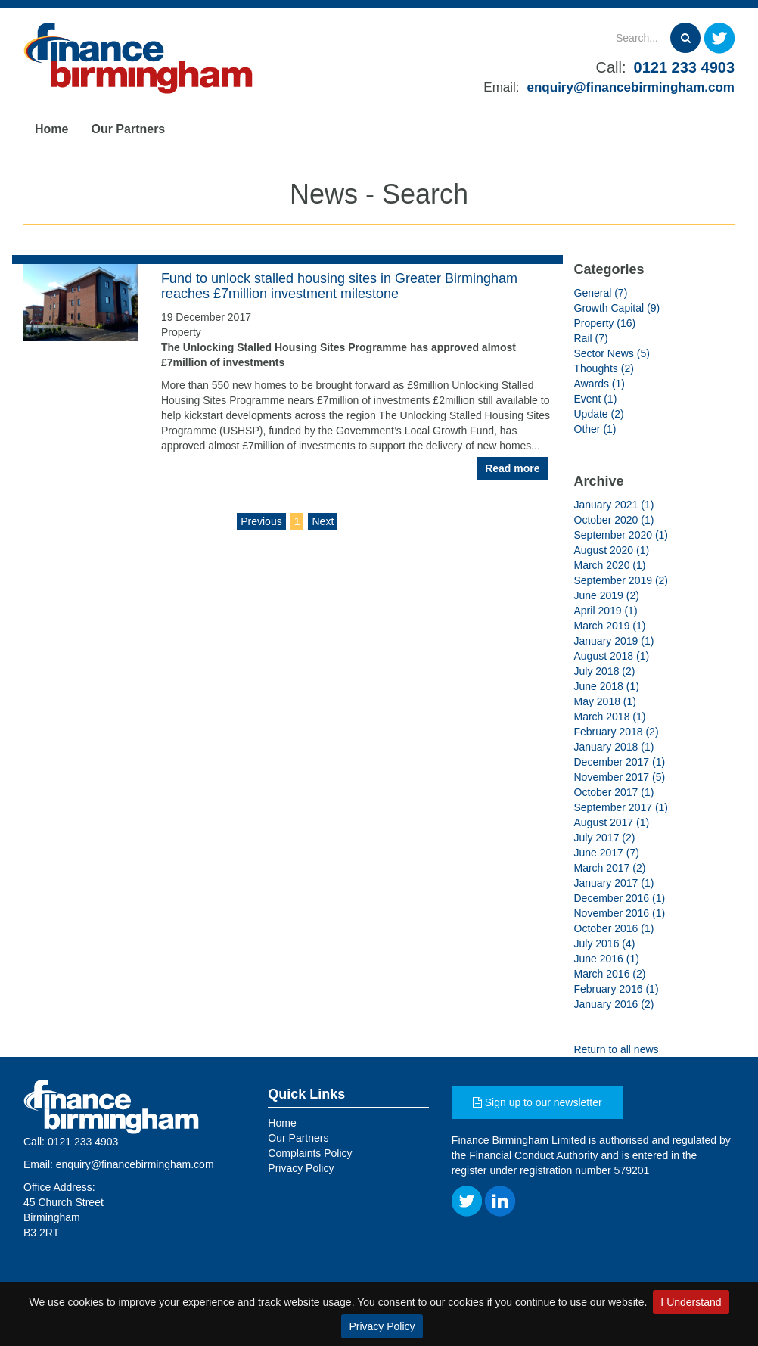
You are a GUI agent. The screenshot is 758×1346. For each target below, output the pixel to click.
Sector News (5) (612, 353)
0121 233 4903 (684, 67)
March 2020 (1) (610, 565)
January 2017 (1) (614, 883)
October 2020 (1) (614, 520)
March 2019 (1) (610, 626)
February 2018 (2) (616, 732)
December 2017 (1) (620, 762)
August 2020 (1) (612, 550)
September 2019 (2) (621, 580)
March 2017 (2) (610, 868)
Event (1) (595, 399)
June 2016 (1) (606, 959)
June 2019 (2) (606, 595)
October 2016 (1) (614, 928)
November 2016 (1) (620, 913)
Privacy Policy (382, 1326)
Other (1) (595, 429)
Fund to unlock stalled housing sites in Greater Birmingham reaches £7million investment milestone (339, 286)
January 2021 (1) (614, 505)
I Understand (690, 1302)
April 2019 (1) (606, 611)
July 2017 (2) (604, 838)
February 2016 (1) (616, 989)
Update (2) (599, 414)
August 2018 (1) (612, 656)
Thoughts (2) (604, 368)
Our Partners (128, 129)
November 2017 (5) (620, 777)
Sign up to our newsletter (537, 1102)
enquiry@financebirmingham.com (631, 87)
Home (51, 129)
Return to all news (616, 1049)
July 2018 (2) (604, 671)
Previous (261, 521)
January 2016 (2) (614, 1004)
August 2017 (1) (612, 822)
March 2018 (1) (610, 716)
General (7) (601, 293)
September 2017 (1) (621, 807)
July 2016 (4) (604, 943)
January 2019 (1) (614, 641)
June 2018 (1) (606, 686)
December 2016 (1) (620, 898)
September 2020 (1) (621, 535)
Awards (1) (599, 384)
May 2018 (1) (605, 701)
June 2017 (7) (606, 853)
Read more (512, 468)
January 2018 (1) (614, 747)
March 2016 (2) (610, 974)
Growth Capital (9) (617, 308)
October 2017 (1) (614, 792)
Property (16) (605, 323)
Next (323, 521)
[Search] (597, 38)
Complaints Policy (310, 1153)
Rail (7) (591, 338)
